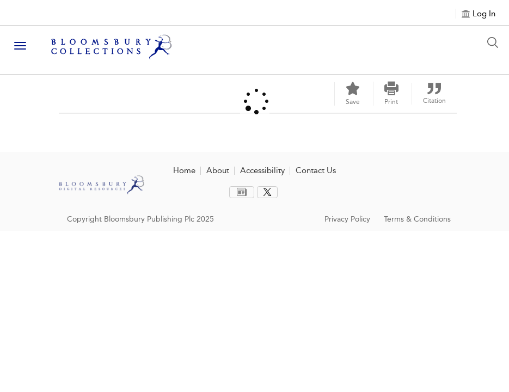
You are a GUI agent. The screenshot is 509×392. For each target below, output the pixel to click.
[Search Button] (495, 42)
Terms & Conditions (417, 219)
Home (184, 170)
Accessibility (262, 170)
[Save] (353, 94)
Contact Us (316, 170)
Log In (484, 14)
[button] (391, 94)
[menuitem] (241, 192)
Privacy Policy (347, 219)
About (217, 170)
